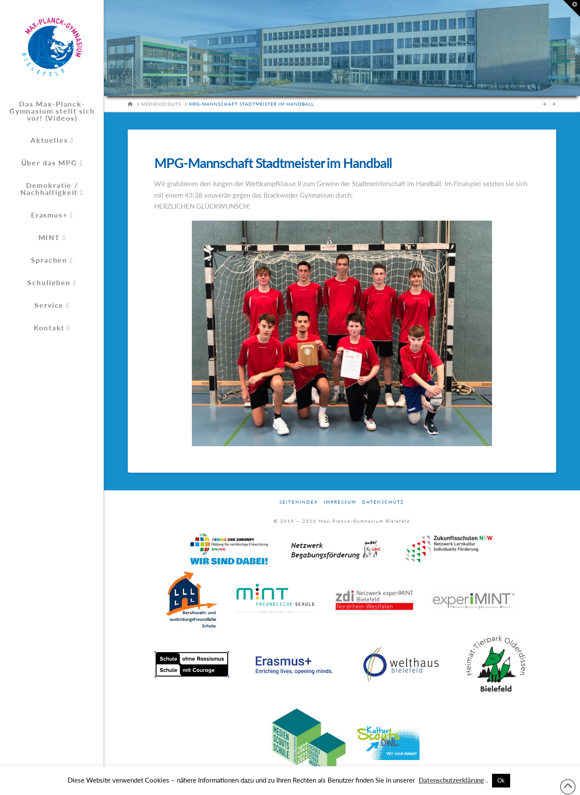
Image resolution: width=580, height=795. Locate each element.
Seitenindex (298, 502)
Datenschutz (383, 502)
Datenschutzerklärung (451, 780)
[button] (571, 8)
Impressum (340, 502)
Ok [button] (501, 780)
